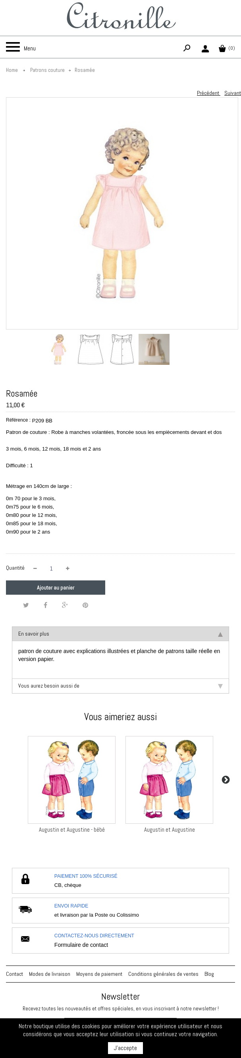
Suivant (232, 92)
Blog (209, 973)
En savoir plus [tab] (120, 633)
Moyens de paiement (99, 973)
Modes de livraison (49, 973)
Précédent (208, 92)
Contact (14, 973)
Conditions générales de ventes (163, 973)
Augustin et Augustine (169, 829)
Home (12, 70)
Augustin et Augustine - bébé (72, 829)
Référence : (18, 420)
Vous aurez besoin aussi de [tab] (120, 685)
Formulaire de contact (81, 945)
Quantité (15, 567)
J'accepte (125, 1048)
